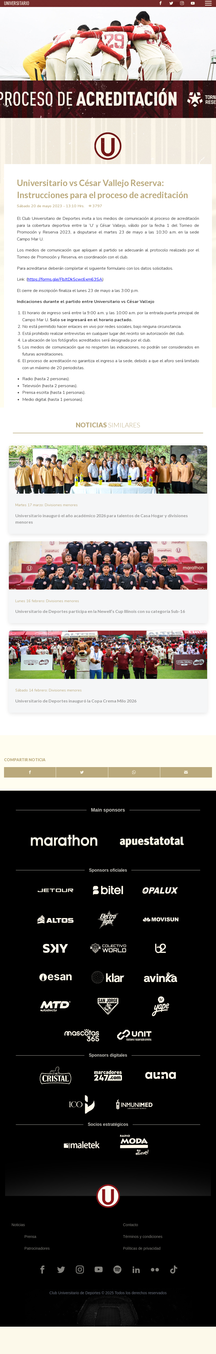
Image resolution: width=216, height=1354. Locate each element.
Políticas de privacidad (142, 1248)
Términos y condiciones (142, 1236)
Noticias (18, 1225)
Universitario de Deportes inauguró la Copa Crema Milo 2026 (75, 700)
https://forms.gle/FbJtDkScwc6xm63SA (65, 279)
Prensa (30, 1236)
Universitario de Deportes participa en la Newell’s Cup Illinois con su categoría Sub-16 (100, 611)
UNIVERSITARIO (16, 3)
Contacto (130, 1225)
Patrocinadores (37, 1248)
